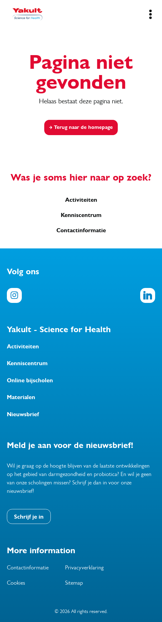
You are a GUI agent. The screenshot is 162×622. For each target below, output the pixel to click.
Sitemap (74, 582)
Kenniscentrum (81, 215)
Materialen (21, 397)
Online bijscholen (30, 380)
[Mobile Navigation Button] (150, 14)
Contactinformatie (81, 230)
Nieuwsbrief (23, 414)
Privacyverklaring (84, 567)
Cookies (16, 582)
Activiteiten (81, 199)
